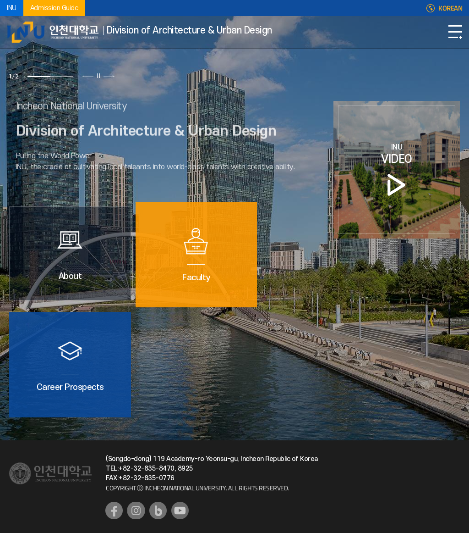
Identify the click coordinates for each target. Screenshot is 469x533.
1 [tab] (38, 76)
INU (11, 8)
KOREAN (450, 8)
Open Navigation (455, 32)
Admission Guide (54, 8)
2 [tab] (61, 76)
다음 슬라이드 (109, 75)
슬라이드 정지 (98, 75)
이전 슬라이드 (88, 75)
